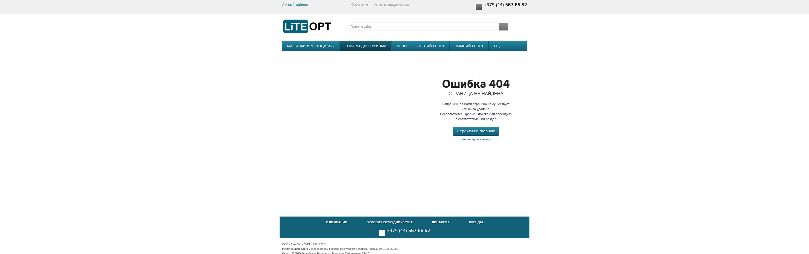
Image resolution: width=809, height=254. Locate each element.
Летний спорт (430, 46)
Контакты (440, 222)
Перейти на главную (476, 131)
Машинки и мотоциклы (311, 46)
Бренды (476, 222)
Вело (402, 46)
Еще (500, 45)
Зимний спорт (469, 46)
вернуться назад (478, 139)
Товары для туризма (365, 46)
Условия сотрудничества (391, 4)
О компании (359, 4)
